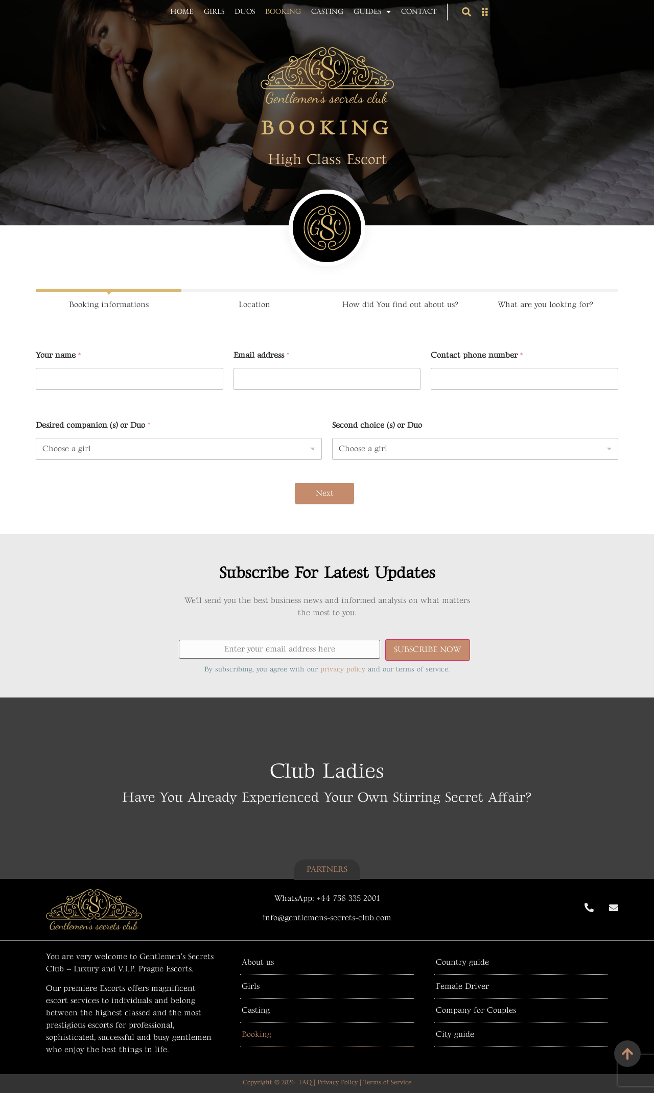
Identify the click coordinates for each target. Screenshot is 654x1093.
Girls (214, 11)
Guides (372, 11)
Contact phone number (477, 355)
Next (325, 493)
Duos (245, 11)
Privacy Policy (337, 1082)
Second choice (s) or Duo (377, 425)
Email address (261, 355)
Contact (419, 11)
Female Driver (462, 986)
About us (258, 962)
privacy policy (342, 669)
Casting (327, 11)
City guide (455, 1034)
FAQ (305, 1082)
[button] (466, 12)
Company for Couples (476, 1010)
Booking (283, 11)
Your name (58, 355)
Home (182, 11)
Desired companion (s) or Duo (93, 425)
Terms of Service (387, 1082)
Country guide (462, 962)
